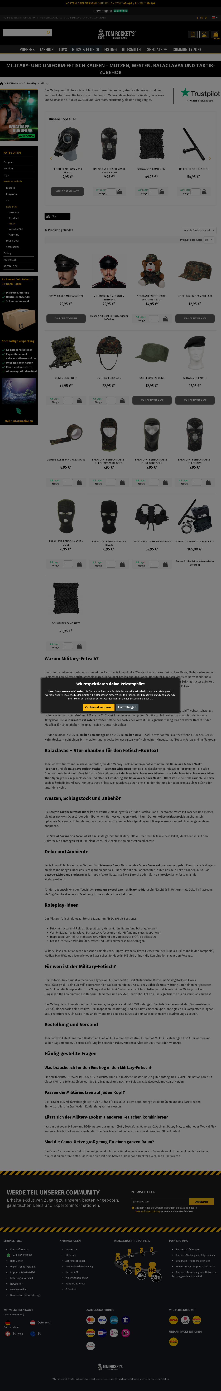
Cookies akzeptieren (99, 707)
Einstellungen (127, 707)
